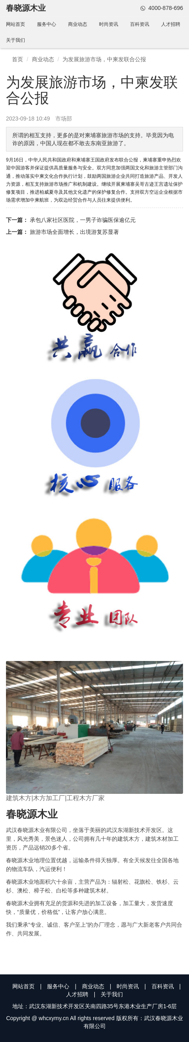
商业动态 (77, 24)
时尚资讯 (108, 24)
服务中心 (46, 24)
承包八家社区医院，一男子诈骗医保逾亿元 (83, 220)
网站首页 (15, 24)
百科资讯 (139, 24)
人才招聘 (170, 24)
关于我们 (15, 40)
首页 (17, 59)
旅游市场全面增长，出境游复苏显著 (74, 232)
